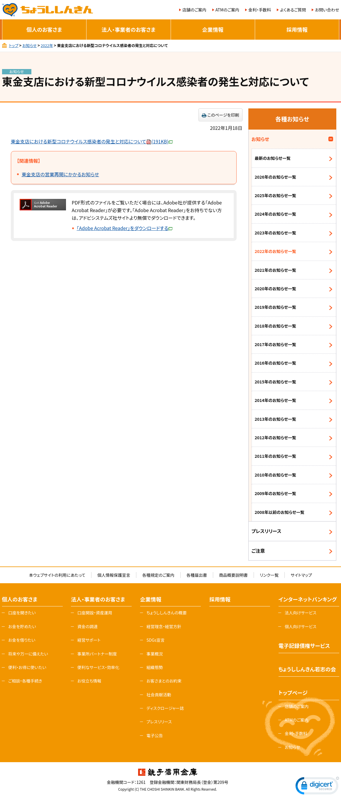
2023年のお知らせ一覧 (275, 233)
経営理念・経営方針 (163, 626)
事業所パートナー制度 (97, 654)
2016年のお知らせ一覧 (275, 363)
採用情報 (297, 29)
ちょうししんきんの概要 (166, 613)
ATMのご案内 (227, 10)
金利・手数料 (259, 10)
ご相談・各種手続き (25, 681)
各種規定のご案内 (158, 575)
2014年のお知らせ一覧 (275, 400)
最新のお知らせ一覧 (273, 158)
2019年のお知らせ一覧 (275, 307)
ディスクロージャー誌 (165, 708)
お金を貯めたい (22, 626)
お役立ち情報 (89, 681)
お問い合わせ (327, 10)
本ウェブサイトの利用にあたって (57, 575)
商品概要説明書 (233, 575)
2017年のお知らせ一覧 (275, 344)
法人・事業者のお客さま (128, 29)
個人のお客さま (44, 29)
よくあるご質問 (293, 10)
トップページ (293, 692)
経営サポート (89, 640)
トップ (13, 45)
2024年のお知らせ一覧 (275, 214)
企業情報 (212, 29)
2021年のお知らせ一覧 (275, 270)
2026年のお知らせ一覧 (275, 177)
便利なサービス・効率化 (98, 667)
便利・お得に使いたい (27, 667)
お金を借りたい (21, 640)
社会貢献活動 (158, 695)
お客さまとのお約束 (163, 681)
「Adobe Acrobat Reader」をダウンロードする (125, 228)
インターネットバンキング (308, 599)
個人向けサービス (300, 626)
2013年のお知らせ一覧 (275, 419)
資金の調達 (87, 626)
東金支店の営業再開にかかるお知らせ (60, 174)
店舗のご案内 (194, 10)
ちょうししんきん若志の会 (307, 669)
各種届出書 (196, 575)
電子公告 (154, 735)
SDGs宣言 (155, 640)
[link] (317, 787)
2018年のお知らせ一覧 (275, 326)
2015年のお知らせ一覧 (275, 382)
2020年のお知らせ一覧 (275, 288)
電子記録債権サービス (304, 645)
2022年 (47, 45)
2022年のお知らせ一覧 (275, 251)
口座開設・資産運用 (94, 613)
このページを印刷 (223, 115)
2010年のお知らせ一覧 (275, 475)
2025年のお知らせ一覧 (275, 195)
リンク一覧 (269, 575)
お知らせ (29, 45)
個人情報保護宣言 (113, 575)
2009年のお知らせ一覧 (275, 493)
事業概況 (154, 654)
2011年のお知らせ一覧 (275, 456)
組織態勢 (154, 667)
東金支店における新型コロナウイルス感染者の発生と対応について (92, 141)
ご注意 (258, 550)
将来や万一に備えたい (28, 654)
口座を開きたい (22, 613)
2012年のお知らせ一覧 (275, 437)
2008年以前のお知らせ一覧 (280, 512)
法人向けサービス (300, 613)
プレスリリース (266, 530)
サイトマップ (301, 575)
